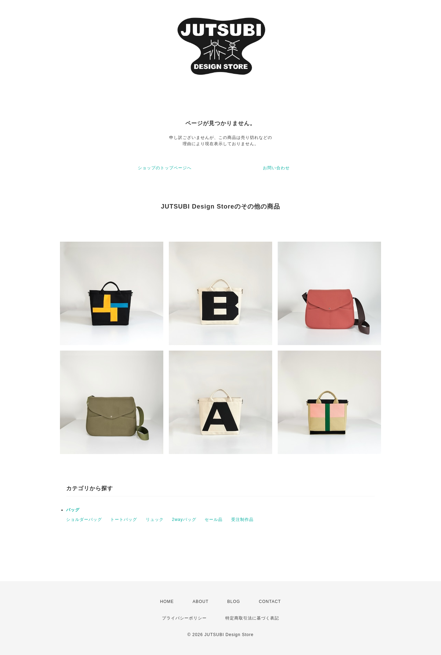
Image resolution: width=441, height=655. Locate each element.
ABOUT (200, 601)
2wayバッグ (184, 519)
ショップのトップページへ (165, 167)
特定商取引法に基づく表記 (252, 618)
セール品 (214, 519)
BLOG (233, 601)
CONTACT (270, 601)
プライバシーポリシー (184, 618)
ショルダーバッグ (84, 519)
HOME (167, 601)
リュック (155, 519)
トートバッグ (123, 519)
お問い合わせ (276, 167)
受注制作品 (242, 519)
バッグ (73, 509)
